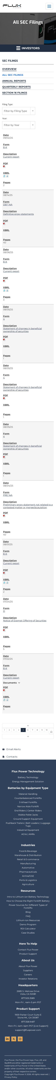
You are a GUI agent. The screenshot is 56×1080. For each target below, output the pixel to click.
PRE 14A (7, 495)
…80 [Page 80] (51, 731)
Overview (9, 69)
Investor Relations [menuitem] (28, 978)
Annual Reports (14, 80)
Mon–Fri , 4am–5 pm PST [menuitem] (28, 1002)
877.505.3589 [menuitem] (28, 998)
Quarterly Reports (16, 86)
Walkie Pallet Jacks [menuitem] (28, 814)
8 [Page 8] (37, 730)
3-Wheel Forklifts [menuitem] (28, 802)
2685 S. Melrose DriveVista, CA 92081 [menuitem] (28, 992)
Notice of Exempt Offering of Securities (24, 620)
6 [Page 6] (27, 730)
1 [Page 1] (4, 730)
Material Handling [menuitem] (28, 794)
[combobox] (18, 111)
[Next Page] (28, 736)
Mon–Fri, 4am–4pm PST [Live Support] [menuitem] (28, 1026)
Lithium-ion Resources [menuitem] (28, 920)
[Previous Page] (28, 725)
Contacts (11, 756)
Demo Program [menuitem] (28, 924)
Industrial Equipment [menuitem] (28, 830)
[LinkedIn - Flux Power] (7, 1039)
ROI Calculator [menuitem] (28, 928)
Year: (4, 118)
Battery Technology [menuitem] (28, 777)
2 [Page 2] (9, 730)
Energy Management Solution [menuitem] (28, 781)
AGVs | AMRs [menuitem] (28, 834)
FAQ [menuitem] (28, 916)
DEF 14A (7, 204)
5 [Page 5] (23, 730)
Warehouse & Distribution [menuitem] (28, 855)
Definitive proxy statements (18, 214)
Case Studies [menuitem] (28, 932)
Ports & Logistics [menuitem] (28, 880)
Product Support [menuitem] (28, 953)
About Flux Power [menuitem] (28, 966)
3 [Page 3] (13, 730)
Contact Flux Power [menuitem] (28, 949)
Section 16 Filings (14, 92)
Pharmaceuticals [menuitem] (28, 871)
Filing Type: (7, 104)
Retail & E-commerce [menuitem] (28, 859)
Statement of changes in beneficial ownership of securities (22, 330)
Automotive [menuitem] (28, 867)
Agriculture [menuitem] (28, 884)
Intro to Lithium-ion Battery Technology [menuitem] (28, 896)
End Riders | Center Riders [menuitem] (28, 810)
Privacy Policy (10, 1077)
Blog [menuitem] (28, 912)
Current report (11, 156)
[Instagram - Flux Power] (20, 1039)
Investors (28, 48)
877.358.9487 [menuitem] (28, 1021)
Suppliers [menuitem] (28, 970)
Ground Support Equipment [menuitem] (28, 819)
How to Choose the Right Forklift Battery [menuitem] (28, 901)
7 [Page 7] (32, 730)
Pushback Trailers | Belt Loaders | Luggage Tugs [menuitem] (28, 824)
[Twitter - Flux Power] (13, 1039)
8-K (5, 147)
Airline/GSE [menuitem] (28, 876)
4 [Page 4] (18, 730)
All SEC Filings (12, 75)
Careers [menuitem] (28, 974)
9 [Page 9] (42, 730)
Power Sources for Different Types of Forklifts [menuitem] (28, 906)
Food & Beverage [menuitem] (28, 851)
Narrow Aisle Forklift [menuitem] (28, 806)
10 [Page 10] (46, 730)
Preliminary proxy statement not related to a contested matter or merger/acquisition (28, 506)
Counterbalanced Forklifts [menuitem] (28, 798)
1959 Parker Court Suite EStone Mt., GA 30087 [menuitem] (28, 1016)
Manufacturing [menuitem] (28, 863)
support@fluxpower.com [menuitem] (28, 1030)
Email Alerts (13, 749)
